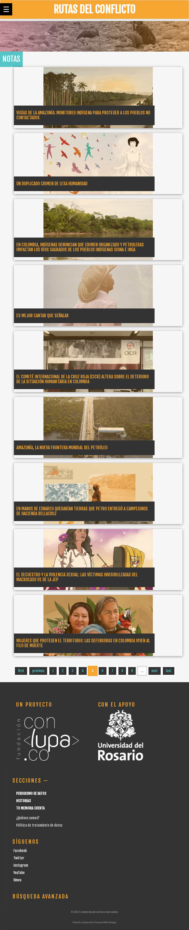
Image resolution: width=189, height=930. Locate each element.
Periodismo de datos (31, 793)
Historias (23, 801)
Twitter (18, 858)
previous (38, 671)
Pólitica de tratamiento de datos (39, 825)
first (21, 671)
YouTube (19, 873)
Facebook (20, 851)
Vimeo (17, 880)
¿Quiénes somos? (27, 818)
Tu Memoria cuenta (30, 808)
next (154, 671)
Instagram (20, 865)
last (168, 671)
